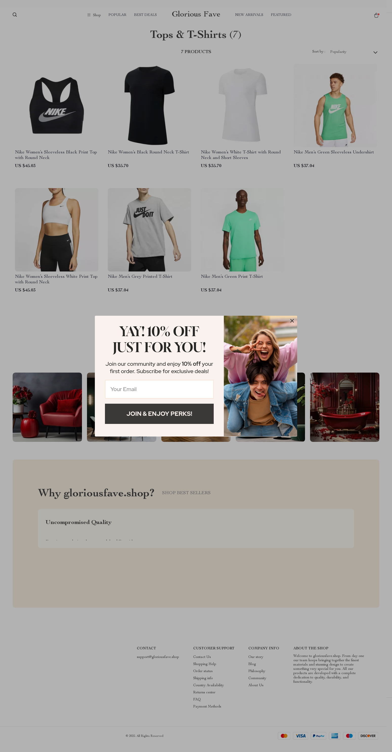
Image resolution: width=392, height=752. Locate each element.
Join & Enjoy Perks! (159, 414)
